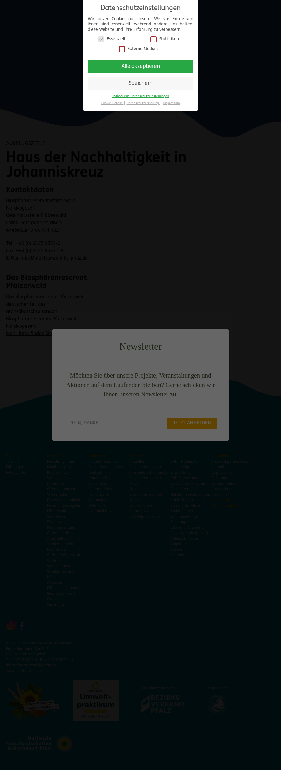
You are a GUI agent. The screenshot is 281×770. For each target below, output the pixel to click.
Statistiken (164, 37)
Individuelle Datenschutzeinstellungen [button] (140, 94)
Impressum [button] (171, 101)
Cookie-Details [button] (112, 101)
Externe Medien (138, 47)
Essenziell (111, 37)
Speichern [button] (141, 81)
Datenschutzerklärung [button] (143, 101)
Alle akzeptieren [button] (140, 64)
